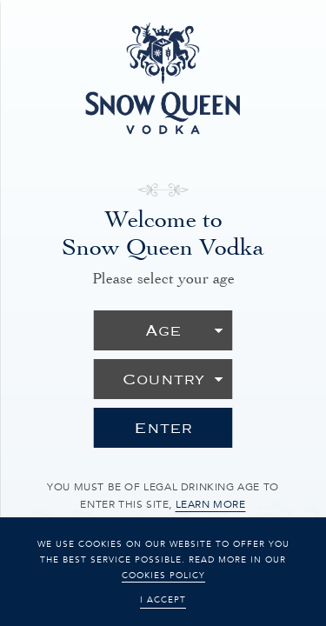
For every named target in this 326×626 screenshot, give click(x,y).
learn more (211, 504)
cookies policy (163, 575)
